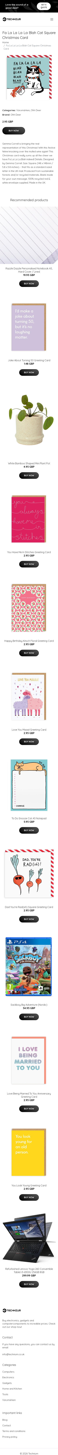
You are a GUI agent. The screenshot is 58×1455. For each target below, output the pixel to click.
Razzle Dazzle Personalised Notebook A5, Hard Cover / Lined (29, 270)
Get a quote (44, 6)
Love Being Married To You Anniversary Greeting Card (29, 1095)
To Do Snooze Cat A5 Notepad (29, 818)
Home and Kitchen (12, 1388)
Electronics (8, 1377)
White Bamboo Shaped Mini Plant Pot (29, 463)
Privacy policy (9, 1436)
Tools (5, 1394)
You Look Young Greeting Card (29, 1185)
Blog (4, 1419)
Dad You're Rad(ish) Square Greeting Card (29, 907)
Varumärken (23, 110)
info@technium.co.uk (13, 1354)
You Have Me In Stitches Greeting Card (29, 552)
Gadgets (7, 1383)
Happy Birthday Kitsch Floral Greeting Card (29, 640)
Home (5, 42)
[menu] (52, 19)
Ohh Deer (36, 110)
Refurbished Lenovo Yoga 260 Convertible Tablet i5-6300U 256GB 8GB (29, 1270)
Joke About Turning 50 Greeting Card (29, 360)
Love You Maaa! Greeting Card (29, 729)
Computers (8, 1371)
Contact (6, 1425)
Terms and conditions (13, 1431)
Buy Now (14, 130)
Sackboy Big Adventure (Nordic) (29, 1004)
